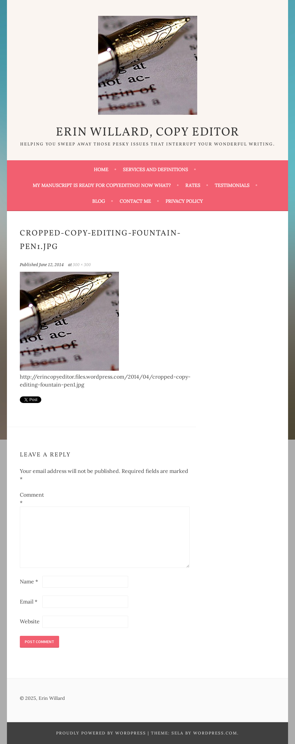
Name (29, 581)
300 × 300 (82, 265)
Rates (192, 185)
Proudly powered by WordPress (101, 732)
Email (28, 601)
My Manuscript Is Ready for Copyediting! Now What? (102, 185)
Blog (98, 201)
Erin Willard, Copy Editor (148, 132)
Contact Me (135, 201)
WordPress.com (215, 732)
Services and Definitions (155, 169)
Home (101, 169)
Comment (30, 498)
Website (30, 621)
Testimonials (232, 185)
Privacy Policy (184, 201)
